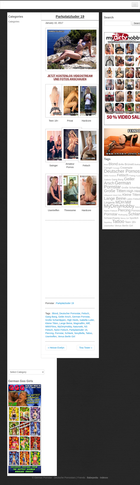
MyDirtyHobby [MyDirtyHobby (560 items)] (119, 206)
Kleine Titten (51, 323)
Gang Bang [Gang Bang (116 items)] (117, 179)
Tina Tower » (85, 347)
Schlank (69, 333)
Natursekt (78, 326)
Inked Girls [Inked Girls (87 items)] (117, 195)
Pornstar (59, 333)
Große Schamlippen (55, 320)
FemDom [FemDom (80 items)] (112, 176)
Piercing (49, 333)
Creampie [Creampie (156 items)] (126, 167)
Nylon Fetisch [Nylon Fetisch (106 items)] (110, 210)
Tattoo (89, 333)
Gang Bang (51, 316)
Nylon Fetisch (61, 330)
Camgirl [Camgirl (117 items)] (108, 167)
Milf (88, 323)
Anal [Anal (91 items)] (106, 164)
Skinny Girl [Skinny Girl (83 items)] (124, 218)
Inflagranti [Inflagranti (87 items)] (108, 195)
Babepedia (92, 477)
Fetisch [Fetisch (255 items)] (122, 175)
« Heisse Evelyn (56, 347)
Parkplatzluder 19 (65, 303)
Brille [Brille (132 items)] (121, 164)
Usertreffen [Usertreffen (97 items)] (109, 226)
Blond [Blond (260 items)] (113, 164)
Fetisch (85, 313)
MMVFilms (50, 326)
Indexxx (104, 477)
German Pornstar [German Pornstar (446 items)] (117, 184)
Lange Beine (65, 323)
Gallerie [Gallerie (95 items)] (107, 180)
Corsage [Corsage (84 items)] (116, 168)
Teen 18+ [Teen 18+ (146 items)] (130, 222)
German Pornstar (81, 316)
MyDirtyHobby (65, 326)
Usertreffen (51, 336)
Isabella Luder (87, 320)
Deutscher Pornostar (69, 313)
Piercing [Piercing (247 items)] (124, 210)
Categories (13, 21)
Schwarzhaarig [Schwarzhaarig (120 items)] (112, 218)
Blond (55, 313)
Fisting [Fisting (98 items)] (132, 176)
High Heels (72, 320)
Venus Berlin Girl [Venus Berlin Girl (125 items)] (124, 225)
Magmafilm (79, 323)
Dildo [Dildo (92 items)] (106, 176)
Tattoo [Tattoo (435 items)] (118, 221)
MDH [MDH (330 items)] (120, 202)
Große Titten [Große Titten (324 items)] (115, 191)
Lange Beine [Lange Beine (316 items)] (115, 198)
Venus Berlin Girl (66, 336)
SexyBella (79, 333)
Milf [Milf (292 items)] (128, 202)
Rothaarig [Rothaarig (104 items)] (123, 214)
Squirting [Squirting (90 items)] (108, 222)
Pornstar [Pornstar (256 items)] (110, 214)
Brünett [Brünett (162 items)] (129, 164)
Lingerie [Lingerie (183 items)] (109, 202)
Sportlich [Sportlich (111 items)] (134, 218)
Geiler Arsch (64, 316)
